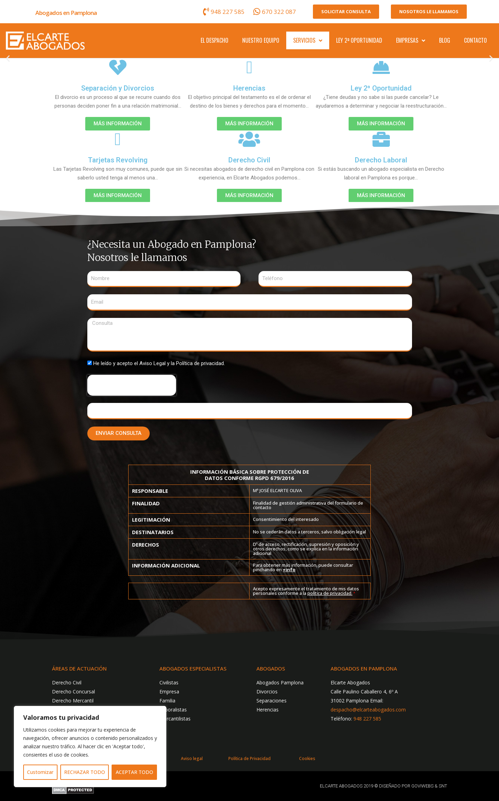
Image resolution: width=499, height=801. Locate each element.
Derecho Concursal (73, 691)
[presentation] (131, 385)
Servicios (307, 40)
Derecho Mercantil (73, 700)
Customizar (40, 772)
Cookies (307, 758)
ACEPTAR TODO (134, 772)
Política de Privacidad (249, 758)
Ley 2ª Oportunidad (359, 40)
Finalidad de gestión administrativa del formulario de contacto (308, 505)
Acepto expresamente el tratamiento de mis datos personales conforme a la (306, 590)
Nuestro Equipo (260, 40)
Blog (444, 40)
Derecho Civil (249, 160)
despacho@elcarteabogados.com (368, 709)
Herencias (249, 88)
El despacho (214, 40)
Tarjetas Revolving (118, 160)
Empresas (410, 40)
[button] (7, 58)
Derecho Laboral (381, 160)
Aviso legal (192, 758)
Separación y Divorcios (117, 88)
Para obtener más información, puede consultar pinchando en (303, 567)
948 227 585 (367, 718)
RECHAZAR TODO (84, 772)
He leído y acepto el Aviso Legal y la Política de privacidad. (159, 363)
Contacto (475, 40)
